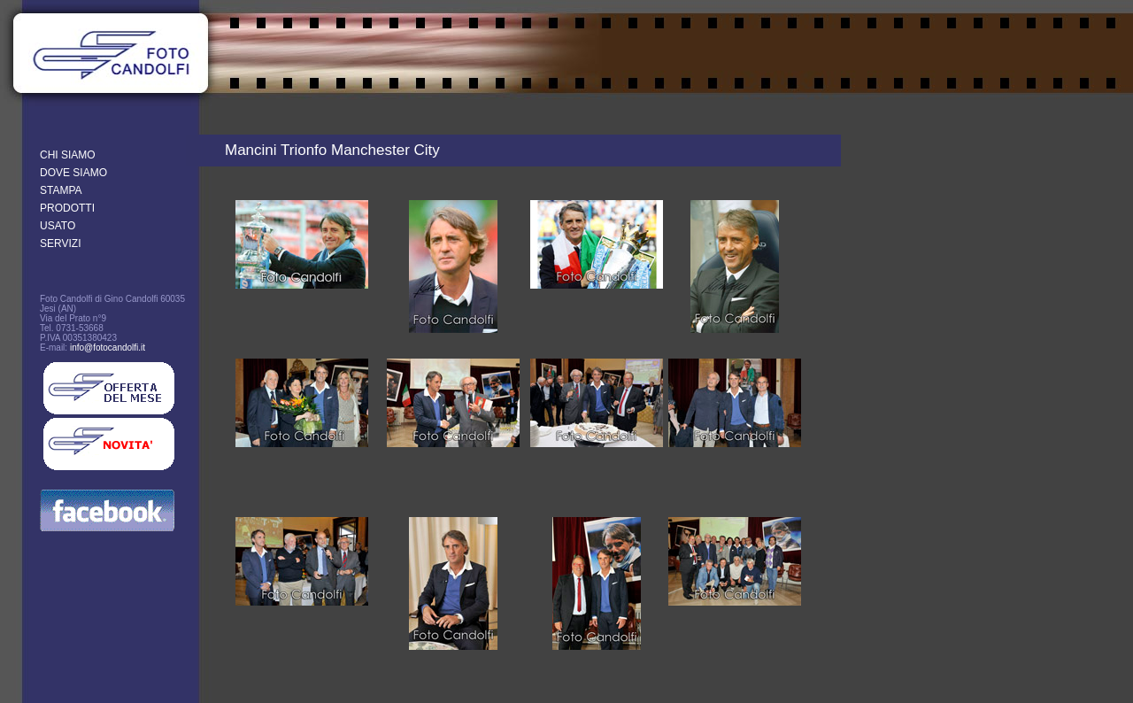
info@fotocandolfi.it (107, 347)
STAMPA (61, 190)
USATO (57, 226)
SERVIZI (60, 243)
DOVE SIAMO (73, 172)
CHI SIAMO (68, 155)
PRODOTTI (67, 208)
